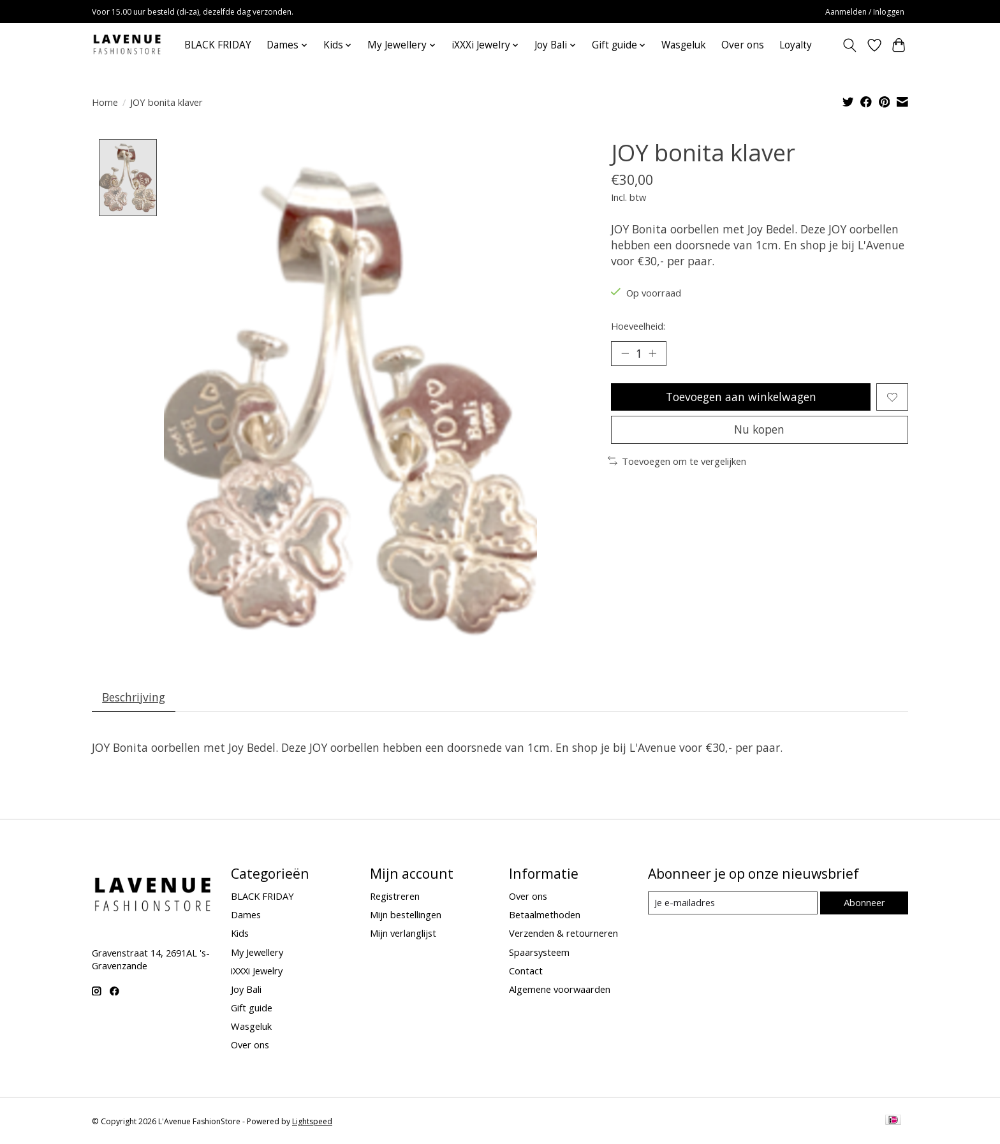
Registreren (395, 896)
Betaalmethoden (544, 915)
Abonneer (864, 903)
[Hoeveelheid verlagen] (625, 353)
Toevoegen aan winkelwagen (740, 397)
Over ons (742, 45)
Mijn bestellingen (405, 915)
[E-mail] (732, 903)
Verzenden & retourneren (563, 933)
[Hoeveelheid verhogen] (653, 353)
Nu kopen (759, 430)
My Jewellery (257, 952)
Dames (246, 915)
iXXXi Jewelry (257, 971)
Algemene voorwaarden (559, 989)
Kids (240, 933)
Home (105, 102)
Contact (526, 971)
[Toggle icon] (850, 45)
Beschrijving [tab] (134, 697)
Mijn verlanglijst (403, 933)
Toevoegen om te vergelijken (677, 462)
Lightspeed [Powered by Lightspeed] (312, 1122)
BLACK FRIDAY (217, 45)
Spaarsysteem (539, 952)
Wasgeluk (683, 45)
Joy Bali (246, 989)
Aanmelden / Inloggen (864, 11)
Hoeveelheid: (638, 325)
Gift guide (251, 1008)
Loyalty (795, 45)
